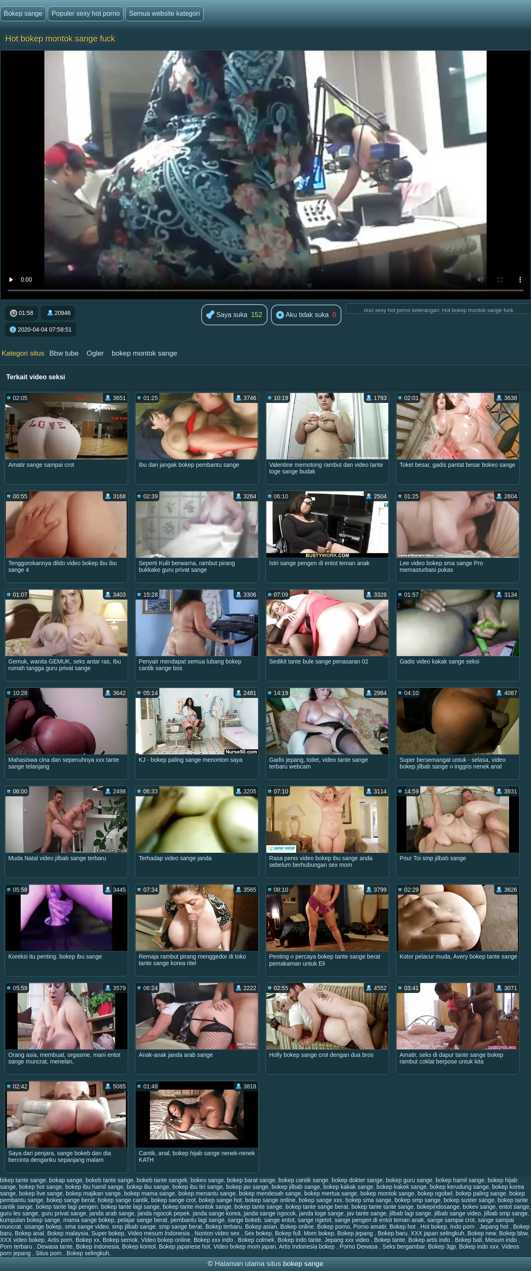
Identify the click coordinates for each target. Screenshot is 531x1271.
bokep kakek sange (402, 1186)
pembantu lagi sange (197, 1220)
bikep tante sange (23, 1180)
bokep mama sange (149, 1193)
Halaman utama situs (248, 1264)
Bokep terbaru (223, 1226)
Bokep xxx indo (214, 1240)
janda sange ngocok (270, 1213)
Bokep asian (261, 1226)
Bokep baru (392, 1233)
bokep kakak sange (348, 1186)
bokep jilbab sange (296, 1186)
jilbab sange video (457, 1213)
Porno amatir (369, 1226)
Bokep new (482, 1233)
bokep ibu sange (148, 1186)
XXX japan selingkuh (437, 1233)
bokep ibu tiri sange (198, 1186)
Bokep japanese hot (184, 1246)
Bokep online (297, 1226)
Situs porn (49, 1253)
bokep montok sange (144, 353)
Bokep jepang (356, 1233)
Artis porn (59, 1240)
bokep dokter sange (356, 1180)
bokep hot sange (40, 1186)
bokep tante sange (258, 1206)
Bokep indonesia (97, 1246)
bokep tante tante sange (382, 1206)
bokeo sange (207, 1180)
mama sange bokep (88, 1220)
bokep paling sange (480, 1193)
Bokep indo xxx (479, 1246)
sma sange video (87, 1226)
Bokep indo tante (299, 1240)
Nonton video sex (218, 1233)
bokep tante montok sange (197, 1206)
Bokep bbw (513, 1233)
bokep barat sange (251, 1180)
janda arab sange (112, 1213)
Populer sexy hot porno (85, 13)
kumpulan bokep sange (30, 1220)
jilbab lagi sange (410, 1213)
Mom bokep (319, 1233)
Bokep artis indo (429, 1240)
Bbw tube (64, 353)
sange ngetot (314, 1220)
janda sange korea (217, 1213)
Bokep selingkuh (87, 1253)
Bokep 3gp (442, 1246)
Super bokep (107, 1233)
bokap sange (65, 1180)
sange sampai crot (451, 1220)
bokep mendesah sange (270, 1193)
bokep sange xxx (320, 1200)
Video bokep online (165, 1240)
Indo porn (463, 1226)
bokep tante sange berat (316, 1206)
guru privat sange (63, 1213)
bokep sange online (270, 1200)
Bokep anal (29, 1233)
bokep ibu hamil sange (94, 1186)
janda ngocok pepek (164, 1213)
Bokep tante (389, 1240)
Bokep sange (23, 13)
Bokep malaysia (67, 1233)
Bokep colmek (256, 1240)
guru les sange (19, 1213)
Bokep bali (468, 1240)
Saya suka (226, 315)
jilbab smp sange (506, 1213)
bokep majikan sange (93, 1193)
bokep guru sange (409, 1180)
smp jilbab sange (134, 1226)
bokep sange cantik (123, 1200)
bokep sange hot (220, 1200)
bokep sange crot (173, 1200)
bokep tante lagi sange (130, 1206)
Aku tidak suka (302, 315)
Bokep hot (403, 1226)
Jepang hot (495, 1226)
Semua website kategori (164, 13)
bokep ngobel (434, 1193)
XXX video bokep (22, 1240)
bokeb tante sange (109, 1180)
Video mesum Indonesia (159, 1233)
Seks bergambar (403, 1246)
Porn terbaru (17, 1246)
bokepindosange (438, 1206)
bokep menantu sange (207, 1193)
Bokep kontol (139, 1246)
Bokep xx (88, 1240)
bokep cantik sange (303, 1180)
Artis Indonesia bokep (307, 1246)
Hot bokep (433, 1226)
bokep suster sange (468, 1200)
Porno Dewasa (360, 1246)
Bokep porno (333, 1226)
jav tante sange (366, 1213)
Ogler (95, 353)
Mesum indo (502, 1240)
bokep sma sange (369, 1200)
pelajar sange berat (142, 1220)
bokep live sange (41, 1193)
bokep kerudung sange (459, 1186)
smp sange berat (180, 1226)
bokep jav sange (247, 1186)
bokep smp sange (418, 1200)
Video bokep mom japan (244, 1246)
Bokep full (287, 1233)
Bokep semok (120, 1240)
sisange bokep (42, 1226)
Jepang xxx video (347, 1240)
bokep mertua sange (330, 1193)
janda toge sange (321, 1213)
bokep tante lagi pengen (66, 1206)
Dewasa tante (55, 1246)
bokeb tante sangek (161, 1180)
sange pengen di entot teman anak (379, 1220)
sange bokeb (244, 1220)
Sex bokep (258, 1233)
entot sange (514, 1206)
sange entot (279, 1220)
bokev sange (479, 1206)
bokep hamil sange (460, 1180)
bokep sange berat (70, 1200)
